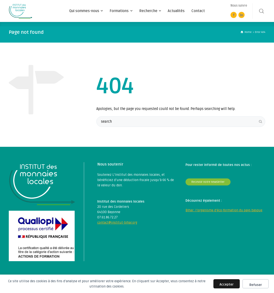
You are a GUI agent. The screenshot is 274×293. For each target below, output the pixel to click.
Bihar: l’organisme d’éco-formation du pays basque (224, 210)
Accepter (227, 284)
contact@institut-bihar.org (117, 223)
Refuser (255, 285)
